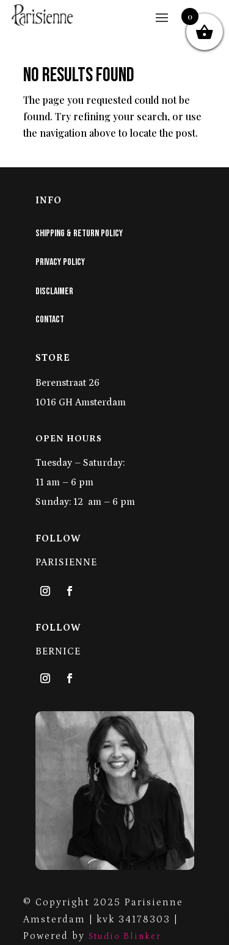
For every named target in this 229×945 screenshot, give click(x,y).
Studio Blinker (125, 936)
